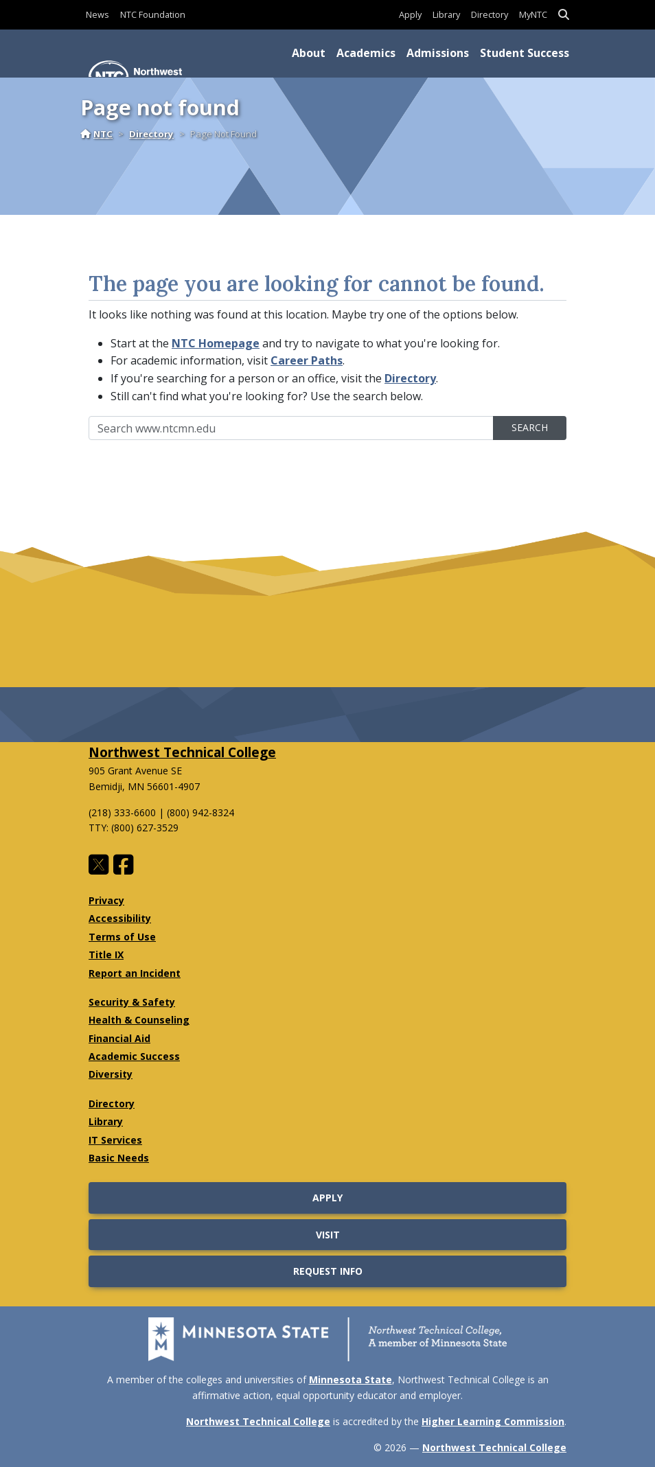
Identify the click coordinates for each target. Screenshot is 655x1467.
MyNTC (533, 14)
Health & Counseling (139, 1019)
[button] (564, 15)
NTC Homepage (216, 343)
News (97, 14)
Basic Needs (119, 1157)
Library (446, 14)
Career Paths (307, 360)
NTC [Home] (96, 134)
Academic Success (134, 1056)
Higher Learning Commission (493, 1421)
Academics (365, 52)
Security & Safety (132, 1001)
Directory (489, 14)
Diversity (111, 1074)
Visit (328, 1234)
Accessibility (120, 918)
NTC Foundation (152, 14)
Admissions (437, 52)
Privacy (106, 900)
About (308, 52)
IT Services (115, 1139)
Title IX (106, 954)
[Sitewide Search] (291, 428)
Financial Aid (119, 1038)
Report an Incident (135, 973)
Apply (410, 14)
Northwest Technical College (182, 752)
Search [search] (530, 427)
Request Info (328, 1271)
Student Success (524, 52)
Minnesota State (350, 1379)
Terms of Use (122, 936)
